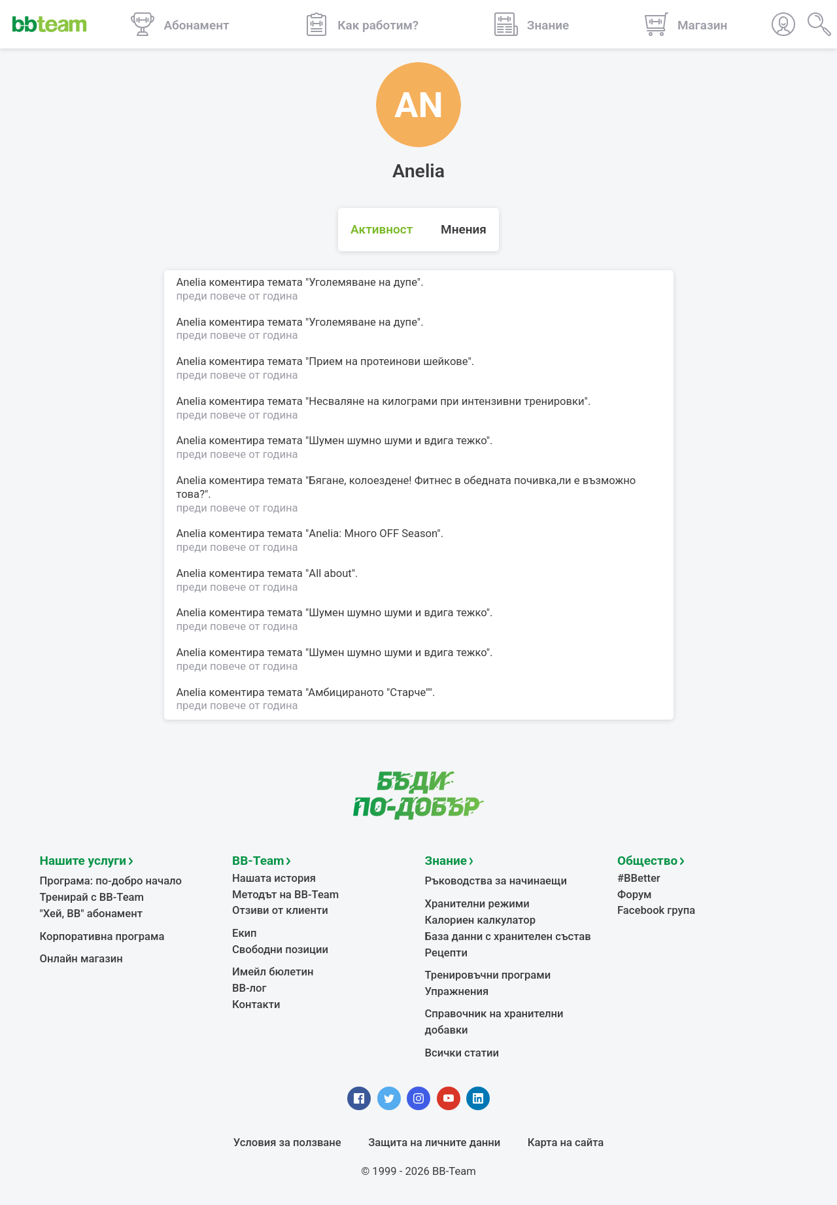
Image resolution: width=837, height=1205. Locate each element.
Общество (647, 860)
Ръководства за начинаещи (496, 881)
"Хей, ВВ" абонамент (91, 913)
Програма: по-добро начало (111, 881)
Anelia (192, 282)
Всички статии (462, 1053)
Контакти (256, 1004)
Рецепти (446, 953)
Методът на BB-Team (285, 894)
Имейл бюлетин (272, 972)
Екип (244, 933)
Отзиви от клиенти (280, 910)
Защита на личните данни (434, 1142)
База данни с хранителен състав (508, 936)
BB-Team (258, 860)
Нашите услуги (83, 860)
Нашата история (274, 878)
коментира (237, 282)
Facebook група (656, 910)
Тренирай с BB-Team (92, 897)
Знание (446, 860)
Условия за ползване (287, 1142)
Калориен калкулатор (480, 920)
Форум (634, 894)
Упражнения (457, 991)
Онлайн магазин (81, 958)
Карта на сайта (566, 1142)
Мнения (464, 229)
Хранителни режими (477, 904)
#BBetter (638, 878)
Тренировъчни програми (488, 975)
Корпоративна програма (102, 936)
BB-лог (249, 988)
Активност (381, 229)
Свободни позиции (280, 949)
